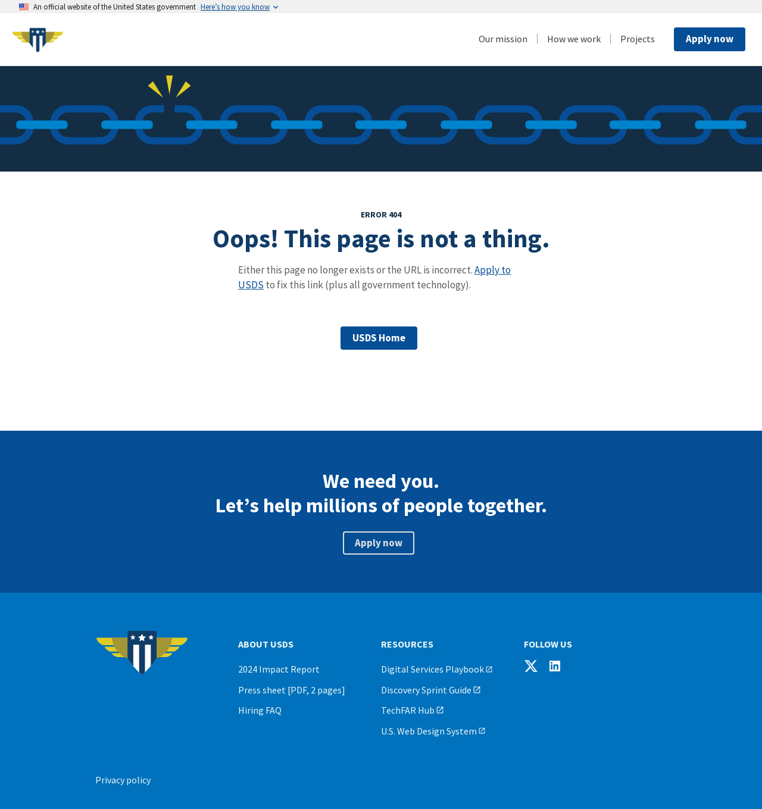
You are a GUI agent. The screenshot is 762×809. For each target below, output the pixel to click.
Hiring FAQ (260, 710)
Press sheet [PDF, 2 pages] (291, 690)
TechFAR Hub (408, 710)
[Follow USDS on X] (531, 666)
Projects (637, 38)
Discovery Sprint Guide (426, 690)
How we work (574, 38)
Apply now (709, 38)
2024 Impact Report (279, 669)
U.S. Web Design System (429, 731)
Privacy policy (123, 779)
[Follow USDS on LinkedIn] (555, 666)
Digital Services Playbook (432, 669)
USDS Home (378, 337)
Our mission (503, 38)
